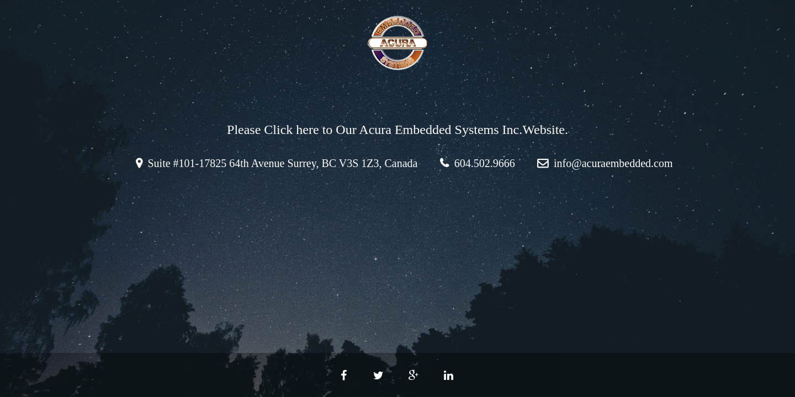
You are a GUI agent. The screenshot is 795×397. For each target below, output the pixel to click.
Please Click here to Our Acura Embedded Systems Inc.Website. (397, 129)
